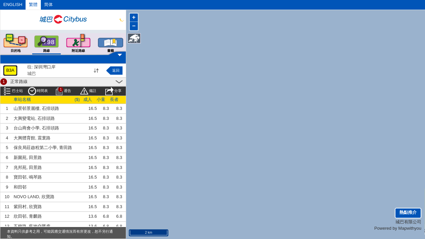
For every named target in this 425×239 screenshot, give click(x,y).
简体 (48, 4)
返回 (116, 70)
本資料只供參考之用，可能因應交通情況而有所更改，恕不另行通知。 (60, 233)
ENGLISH (12, 4)
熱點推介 (408, 212)
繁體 (33, 4)
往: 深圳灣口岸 (41, 66)
